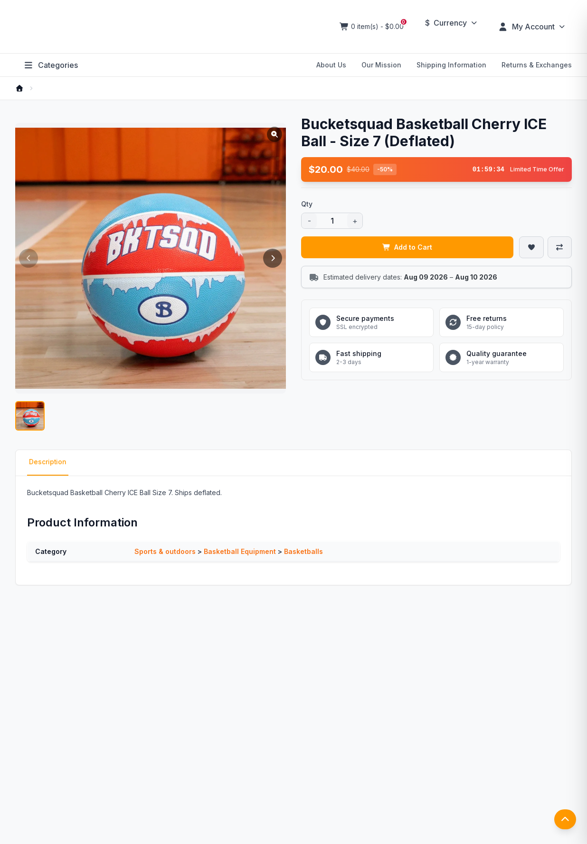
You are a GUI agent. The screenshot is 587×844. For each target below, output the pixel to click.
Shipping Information (451, 65)
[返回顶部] (565, 823)
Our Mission (381, 65)
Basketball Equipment (240, 553)
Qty (306, 204)
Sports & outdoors (165, 553)
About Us (331, 65)
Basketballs (303, 553)
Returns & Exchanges (537, 65)
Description (48, 463)
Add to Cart (407, 247)
